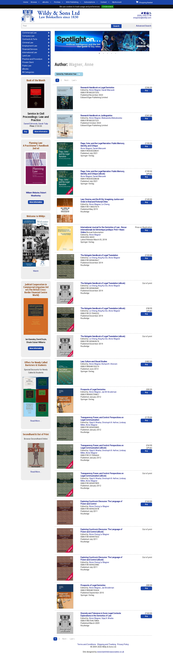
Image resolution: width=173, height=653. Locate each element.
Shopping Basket (144, 2)
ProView (57, 2)
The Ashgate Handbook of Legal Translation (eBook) (103, 283)
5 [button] (115, 53)
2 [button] (103, 53)
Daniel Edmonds (31, 124)
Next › (66, 80)
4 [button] (111, 53)
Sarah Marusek (108, 90)
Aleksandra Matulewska (112, 118)
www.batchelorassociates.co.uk (110, 652)
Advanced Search (143, 26)
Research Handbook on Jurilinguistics (96, 115)
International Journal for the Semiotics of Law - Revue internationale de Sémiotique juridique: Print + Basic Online (104, 229)
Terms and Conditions (86, 644)
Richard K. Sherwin (109, 364)
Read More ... (35, 421)
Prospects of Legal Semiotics (93, 389)
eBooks (45, 2)
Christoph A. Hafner (110, 422)
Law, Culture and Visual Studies (94, 361)
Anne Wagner (95, 90)
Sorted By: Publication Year (66, 74)
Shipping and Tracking (106, 644)
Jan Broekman (108, 588)
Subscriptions (89, 2)
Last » (74, 80)
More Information (41, 132)
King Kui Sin (103, 258)
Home (25, 2)
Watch (36, 271)
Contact (104, 2)
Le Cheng (105, 204)
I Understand (107, 7)
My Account (117, 2)
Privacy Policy (123, 644)
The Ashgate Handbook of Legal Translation (99, 255)
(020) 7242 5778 (144, 15)
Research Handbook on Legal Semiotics (97, 87)
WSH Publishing (72, 2)
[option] (103, 41)
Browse (34, 2)
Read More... (36, 472)
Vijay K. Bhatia (95, 422)
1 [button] (99, 53)
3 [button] (107, 53)
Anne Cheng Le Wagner (99, 506)
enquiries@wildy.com (142, 18)
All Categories (28, 72)
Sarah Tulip (43, 124)
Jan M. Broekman (109, 392)
